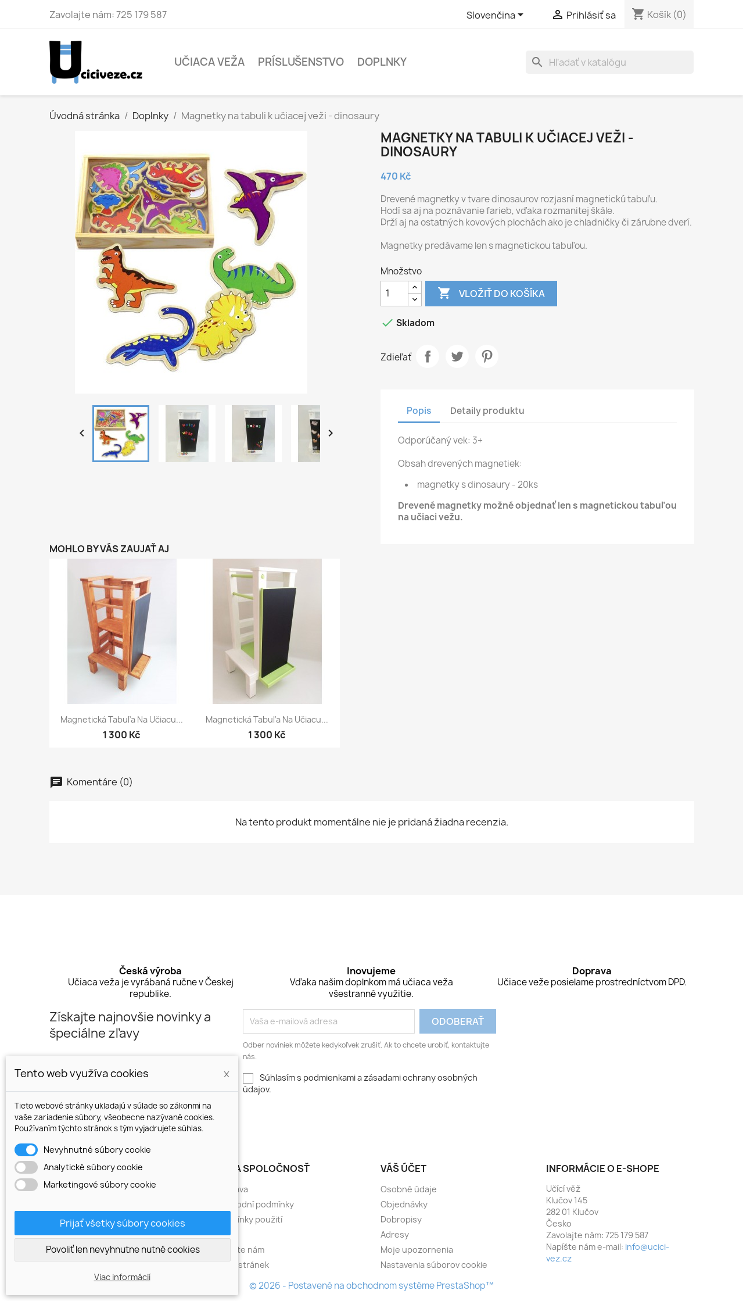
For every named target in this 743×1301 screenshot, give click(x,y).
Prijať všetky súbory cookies (122, 1223)
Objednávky (404, 1204)
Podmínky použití (248, 1219)
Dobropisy (401, 1219)
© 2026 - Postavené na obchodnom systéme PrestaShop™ (371, 1285)
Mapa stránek (242, 1264)
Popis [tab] (419, 411)
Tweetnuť (457, 356)
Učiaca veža (209, 62)
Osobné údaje (409, 1189)
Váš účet (403, 1168)
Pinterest (486, 356)
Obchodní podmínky (254, 1204)
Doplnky (382, 62)
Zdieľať (427, 356)
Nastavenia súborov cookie (434, 1264)
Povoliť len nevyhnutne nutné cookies (123, 1249)
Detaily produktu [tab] (487, 411)
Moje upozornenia (417, 1249)
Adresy (395, 1234)
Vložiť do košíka (491, 293)
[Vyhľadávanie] (610, 62)
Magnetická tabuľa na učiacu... (121, 719)
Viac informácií (122, 1276)
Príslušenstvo (301, 62)
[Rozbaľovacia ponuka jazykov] (496, 16)
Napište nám (239, 1249)
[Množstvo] (394, 293)
